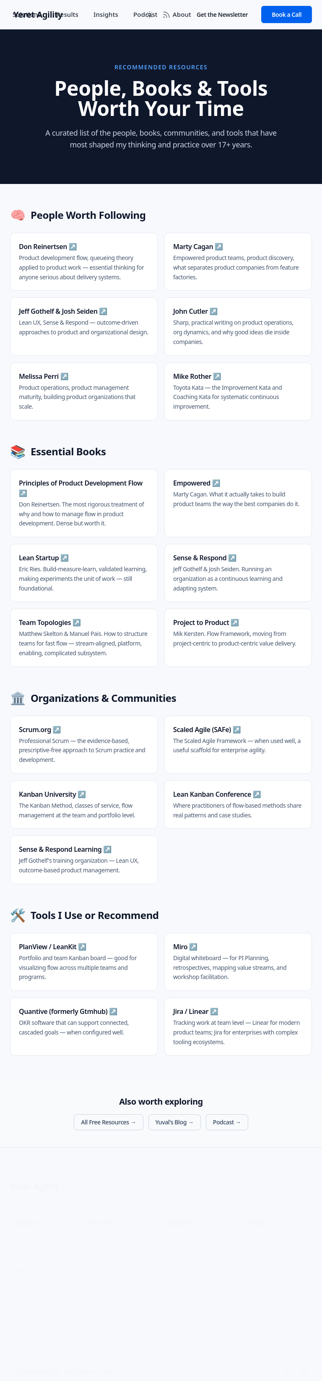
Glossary (37, 1193)
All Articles (181, 1240)
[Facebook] (303, 1365)
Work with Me (28, 1240)
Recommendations (113, 1252)
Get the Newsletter (222, 14)
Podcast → (227, 1122)
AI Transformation (33, 1252)
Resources (181, 1264)
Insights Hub (184, 1229)
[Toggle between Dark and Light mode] (149, 14)
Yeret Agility (34, 1180)
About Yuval (262, 1229)
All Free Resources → (108, 1122)
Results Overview (111, 1229)
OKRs (17, 1316)
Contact (257, 1240)
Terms (100, 1193)
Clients (97, 1264)
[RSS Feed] (166, 14)
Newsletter (182, 1276)
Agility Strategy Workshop (29, 1268)
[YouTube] (286, 1365)
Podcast (178, 1252)
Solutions (27, 14)
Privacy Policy (69, 1193)
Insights (105, 14)
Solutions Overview (35, 1229)
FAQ (15, 1193)
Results (67, 14)
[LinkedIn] (270, 1365)
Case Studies (105, 1240)
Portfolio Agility (29, 1284)
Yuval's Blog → (175, 1122)
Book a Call (286, 14)
